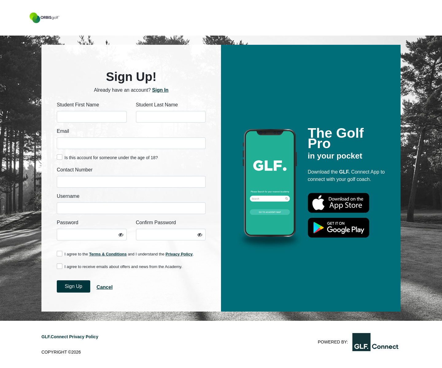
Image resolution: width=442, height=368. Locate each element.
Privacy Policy (178, 254)
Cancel (104, 287)
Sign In (160, 90)
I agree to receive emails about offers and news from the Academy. (119, 266)
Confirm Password (156, 222)
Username (68, 196)
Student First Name (78, 104)
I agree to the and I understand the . (125, 253)
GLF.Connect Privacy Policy (69, 336)
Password (67, 222)
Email (63, 131)
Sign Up (73, 286)
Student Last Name (157, 104)
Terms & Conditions (108, 254)
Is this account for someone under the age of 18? (107, 157)
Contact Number (75, 169)
